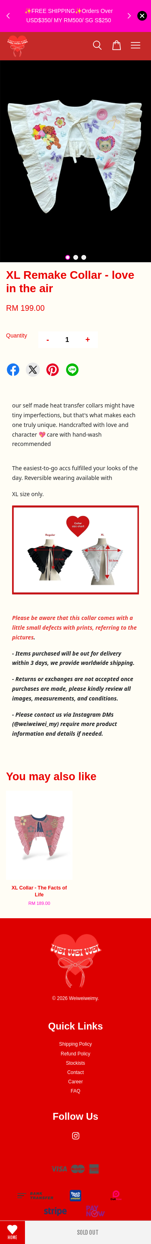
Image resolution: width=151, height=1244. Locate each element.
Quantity (16, 335)
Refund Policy (75, 1054)
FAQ (76, 1091)
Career (75, 1082)
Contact (75, 1072)
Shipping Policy (75, 1044)
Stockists (75, 1063)
